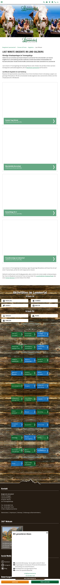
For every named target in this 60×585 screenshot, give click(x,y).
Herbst (8, 305)
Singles (8, 316)
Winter (37, 305)
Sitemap (19, 512)
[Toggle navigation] (1, 2)
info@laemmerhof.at (30, 573)
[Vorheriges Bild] (4, 23)
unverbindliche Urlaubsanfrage (44, 276)
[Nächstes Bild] (55, 23)
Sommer (37, 301)
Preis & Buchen (45, 582)
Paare (37, 316)
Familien (8, 320)
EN (57, 2)
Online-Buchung (10, 278)
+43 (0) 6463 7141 (30, 575)
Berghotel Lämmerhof (33, 67)
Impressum (13, 512)
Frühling (8, 301)
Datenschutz (4, 512)
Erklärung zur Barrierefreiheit (31, 512)
